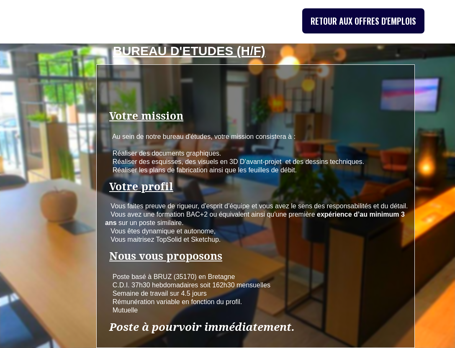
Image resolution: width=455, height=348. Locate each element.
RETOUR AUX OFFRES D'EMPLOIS (363, 21)
